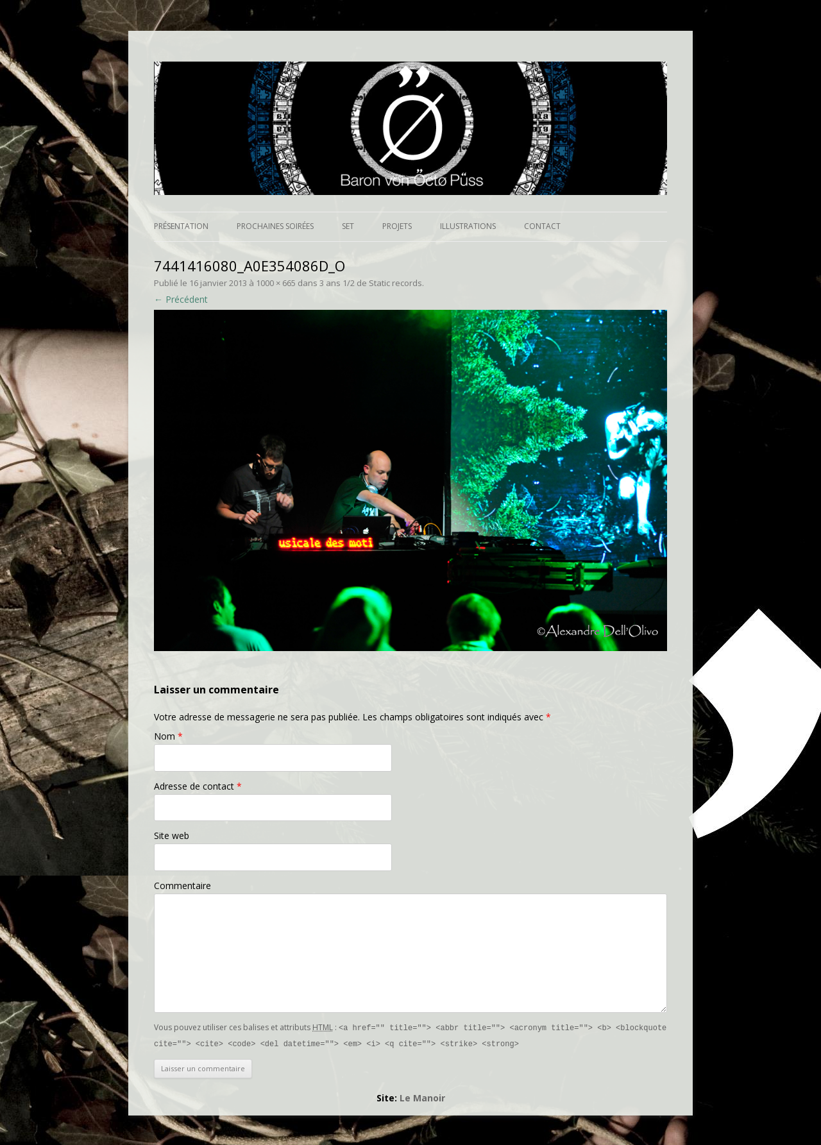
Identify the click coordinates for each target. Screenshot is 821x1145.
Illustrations (468, 226)
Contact (542, 226)
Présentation (181, 226)
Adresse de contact (198, 786)
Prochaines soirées (275, 226)
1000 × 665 (276, 283)
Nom (168, 736)
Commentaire (182, 885)
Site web (171, 835)
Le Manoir (422, 1096)
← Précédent (181, 299)
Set (348, 226)
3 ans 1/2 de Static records (370, 283)
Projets (397, 226)
